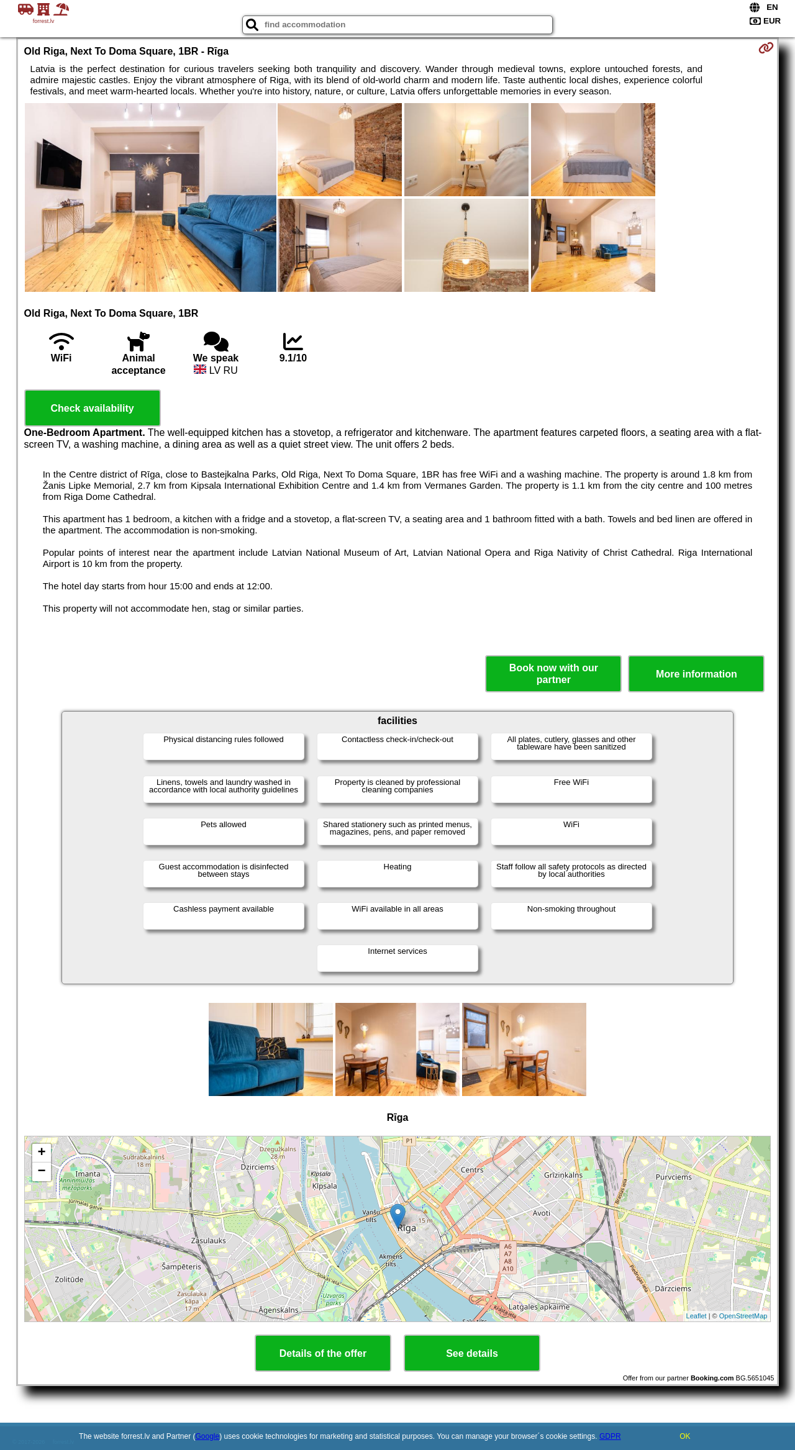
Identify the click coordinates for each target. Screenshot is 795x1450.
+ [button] (41, 1153)
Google (208, 1436)
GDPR (610, 1436)
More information (696, 674)
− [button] (41, 1171)
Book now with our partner (553, 674)
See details (472, 1353)
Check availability (92, 408)
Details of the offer (322, 1353)
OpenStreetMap (743, 1316)
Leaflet (696, 1316)
